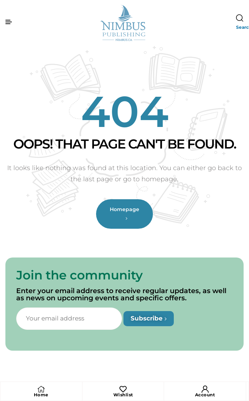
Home (41, 394)
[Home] (41, 389)
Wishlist (123, 394)
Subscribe (149, 318)
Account (205, 394)
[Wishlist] (123, 389)
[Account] (205, 389)
